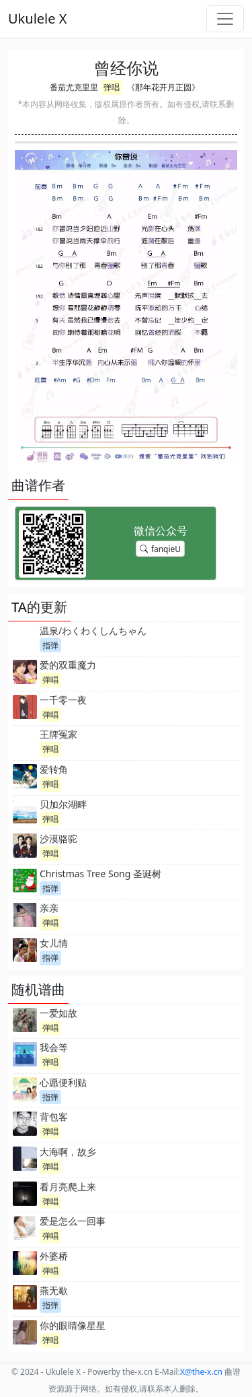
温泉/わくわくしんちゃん (93, 630)
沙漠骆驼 (58, 838)
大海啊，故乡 (68, 1151)
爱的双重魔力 (68, 664)
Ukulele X (37, 18)
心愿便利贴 (63, 1082)
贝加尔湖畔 (63, 804)
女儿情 (54, 942)
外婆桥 (54, 1256)
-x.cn (201, 1371)
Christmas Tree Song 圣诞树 (100, 873)
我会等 (54, 1047)
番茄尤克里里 (74, 87)
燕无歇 (54, 1290)
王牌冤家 (58, 734)
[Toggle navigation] (225, 18)
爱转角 (54, 769)
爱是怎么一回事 (73, 1221)
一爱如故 (58, 1013)
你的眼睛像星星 (73, 1325)
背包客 (54, 1116)
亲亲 (49, 907)
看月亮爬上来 (68, 1186)
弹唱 (111, 87)
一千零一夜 (63, 699)
